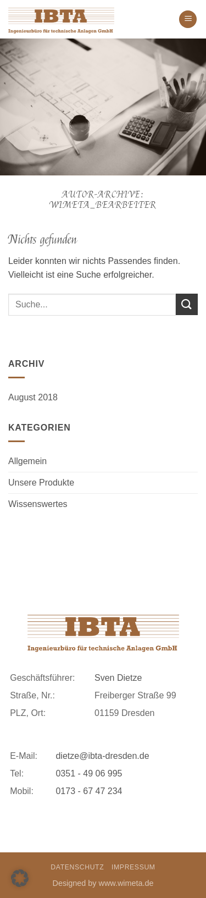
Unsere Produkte (41, 482)
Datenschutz (77, 867)
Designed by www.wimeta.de (103, 883)
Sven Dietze (118, 677)
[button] (188, 19)
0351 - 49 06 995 (88, 773)
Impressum (133, 867)
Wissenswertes (38, 504)
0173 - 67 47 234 (88, 791)
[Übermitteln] (187, 304)
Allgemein (27, 461)
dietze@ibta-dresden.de (102, 756)
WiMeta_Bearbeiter (103, 205)
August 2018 (33, 397)
